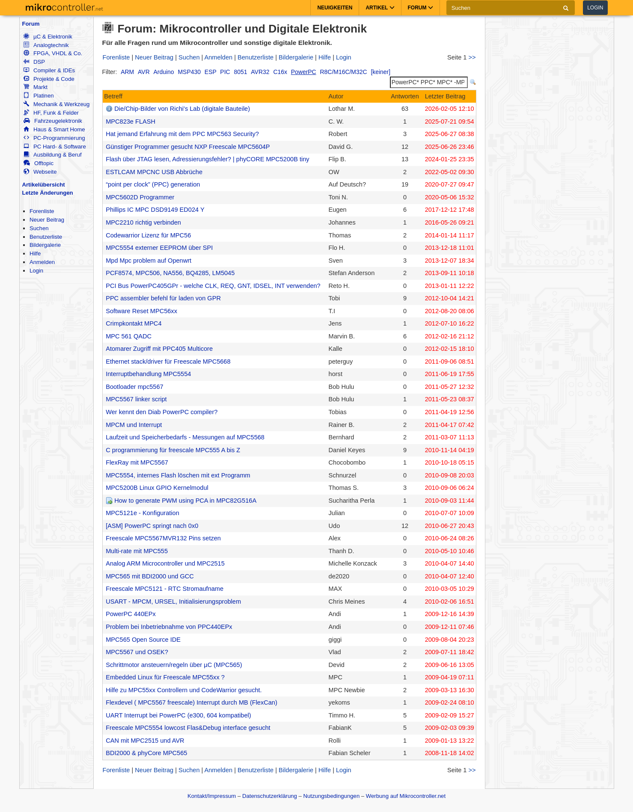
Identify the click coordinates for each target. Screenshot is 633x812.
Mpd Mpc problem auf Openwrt (148, 260)
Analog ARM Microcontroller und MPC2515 (165, 563)
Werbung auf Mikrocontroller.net (406, 796)
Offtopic (38, 163)
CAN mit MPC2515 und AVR (145, 740)
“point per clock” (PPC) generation (153, 184)
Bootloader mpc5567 (134, 386)
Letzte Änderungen (47, 193)
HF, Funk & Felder (51, 113)
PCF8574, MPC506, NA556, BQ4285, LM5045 (170, 273)
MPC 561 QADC (129, 336)
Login (595, 8)
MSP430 (189, 71)
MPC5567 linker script (136, 399)
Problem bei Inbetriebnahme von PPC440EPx (169, 626)
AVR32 (260, 71)
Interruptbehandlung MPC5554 (148, 373)
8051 (240, 71)
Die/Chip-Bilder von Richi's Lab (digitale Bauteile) (182, 108)
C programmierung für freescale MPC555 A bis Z (173, 450)
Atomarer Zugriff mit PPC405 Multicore (159, 348)
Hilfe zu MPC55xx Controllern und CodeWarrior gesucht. (184, 690)
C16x (280, 71)
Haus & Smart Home (54, 129)
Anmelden (42, 262)
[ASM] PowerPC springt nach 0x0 (152, 525)
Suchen (39, 228)
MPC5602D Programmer (140, 197)
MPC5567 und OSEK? (137, 652)
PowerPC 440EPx (131, 613)
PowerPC (303, 71)
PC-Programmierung (54, 138)
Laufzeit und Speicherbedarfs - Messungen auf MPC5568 (185, 437)
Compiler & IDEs (49, 70)
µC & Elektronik (48, 36)
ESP (211, 71)
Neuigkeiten (334, 8)
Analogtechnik (46, 45)
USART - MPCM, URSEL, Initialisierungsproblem (173, 601)
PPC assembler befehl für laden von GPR (163, 298)
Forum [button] (420, 8)
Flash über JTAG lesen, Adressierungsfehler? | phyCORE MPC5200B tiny (207, 159)
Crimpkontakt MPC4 (133, 323)
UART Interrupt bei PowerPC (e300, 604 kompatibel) (178, 715)
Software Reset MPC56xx (141, 311)
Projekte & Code (49, 79)
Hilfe (35, 253)
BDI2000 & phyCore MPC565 (146, 753)
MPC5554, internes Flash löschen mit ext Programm (178, 475)
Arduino (164, 71)
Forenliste (42, 211)
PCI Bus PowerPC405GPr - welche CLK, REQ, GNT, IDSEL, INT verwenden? (213, 285)
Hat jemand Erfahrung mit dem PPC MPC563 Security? (182, 133)
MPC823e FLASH (130, 121)
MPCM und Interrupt (134, 424)
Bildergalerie (45, 245)
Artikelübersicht (43, 184)
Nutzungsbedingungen (331, 796)
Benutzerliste (46, 237)
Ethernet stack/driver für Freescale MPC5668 (168, 361)
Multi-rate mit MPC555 (137, 551)
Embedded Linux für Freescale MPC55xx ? (165, 677)
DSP (34, 62)
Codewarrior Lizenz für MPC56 (148, 235)
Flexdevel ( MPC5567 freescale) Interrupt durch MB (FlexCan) (191, 702)
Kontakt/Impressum (211, 796)
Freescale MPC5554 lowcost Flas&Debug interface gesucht (188, 727)
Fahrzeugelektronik (53, 121)
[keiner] (380, 71)
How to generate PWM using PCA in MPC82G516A (185, 500)
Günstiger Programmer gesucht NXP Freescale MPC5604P (188, 146)
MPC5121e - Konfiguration (142, 513)
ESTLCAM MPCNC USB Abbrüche (154, 172)
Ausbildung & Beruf (53, 154)
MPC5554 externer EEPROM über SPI (159, 247)
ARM (127, 71)
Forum (31, 24)
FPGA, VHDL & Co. (53, 53)
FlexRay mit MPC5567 (137, 462)
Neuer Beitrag (47, 219)
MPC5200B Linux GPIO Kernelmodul (157, 487)
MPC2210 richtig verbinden (143, 222)
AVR (144, 71)
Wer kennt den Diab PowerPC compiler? (161, 412)
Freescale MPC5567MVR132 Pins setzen (163, 538)
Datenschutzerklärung (269, 796)
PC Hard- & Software (55, 146)
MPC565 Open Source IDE (143, 639)
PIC (225, 71)
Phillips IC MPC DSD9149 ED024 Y (155, 209)
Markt (36, 87)
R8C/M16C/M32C (343, 71)
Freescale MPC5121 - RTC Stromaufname (164, 588)
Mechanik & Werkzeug (56, 104)
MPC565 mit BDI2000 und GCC (150, 576)
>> (471, 57)
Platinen (39, 95)
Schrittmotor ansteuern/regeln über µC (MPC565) (174, 664)
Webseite (40, 172)
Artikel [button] (380, 8)
